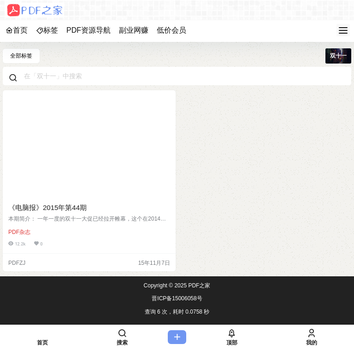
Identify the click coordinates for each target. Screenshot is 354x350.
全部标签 (21, 55)
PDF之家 (198, 285)
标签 (47, 30)
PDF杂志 (19, 232)
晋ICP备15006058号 (177, 298)
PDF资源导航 (88, 30)
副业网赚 (133, 30)
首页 (17, 30)
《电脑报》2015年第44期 (47, 207)
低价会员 (171, 30)
